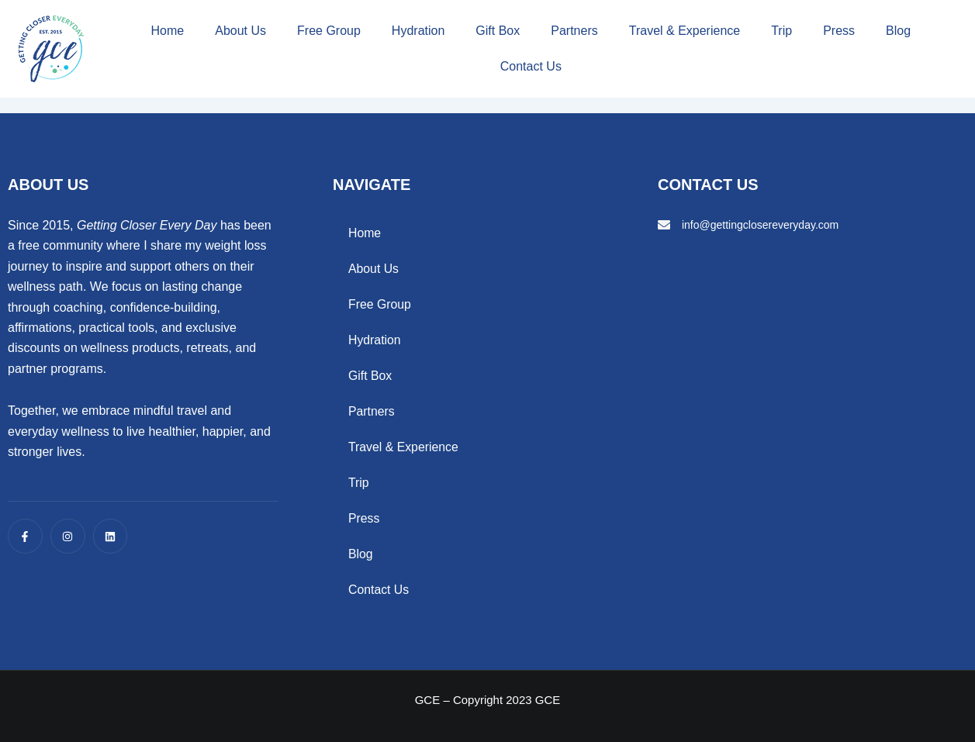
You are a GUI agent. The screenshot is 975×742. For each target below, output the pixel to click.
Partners (574, 30)
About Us (240, 30)
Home (168, 30)
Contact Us (531, 66)
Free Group (329, 30)
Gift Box (497, 30)
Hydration (418, 30)
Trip (781, 30)
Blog (898, 30)
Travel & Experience (684, 30)
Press (839, 30)
